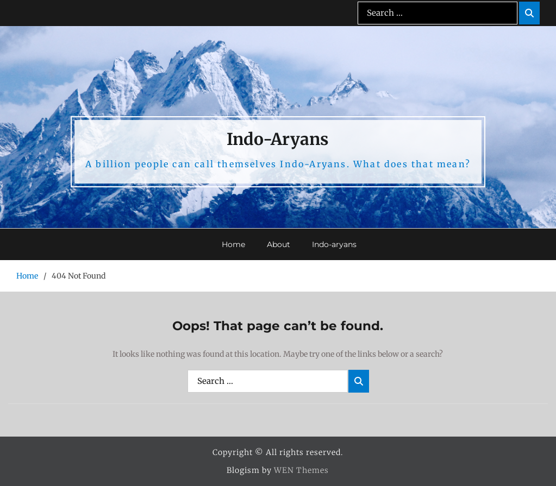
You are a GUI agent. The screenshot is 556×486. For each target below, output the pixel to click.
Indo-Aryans (278, 139)
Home (233, 244)
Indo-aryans (334, 244)
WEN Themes (301, 470)
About (278, 244)
